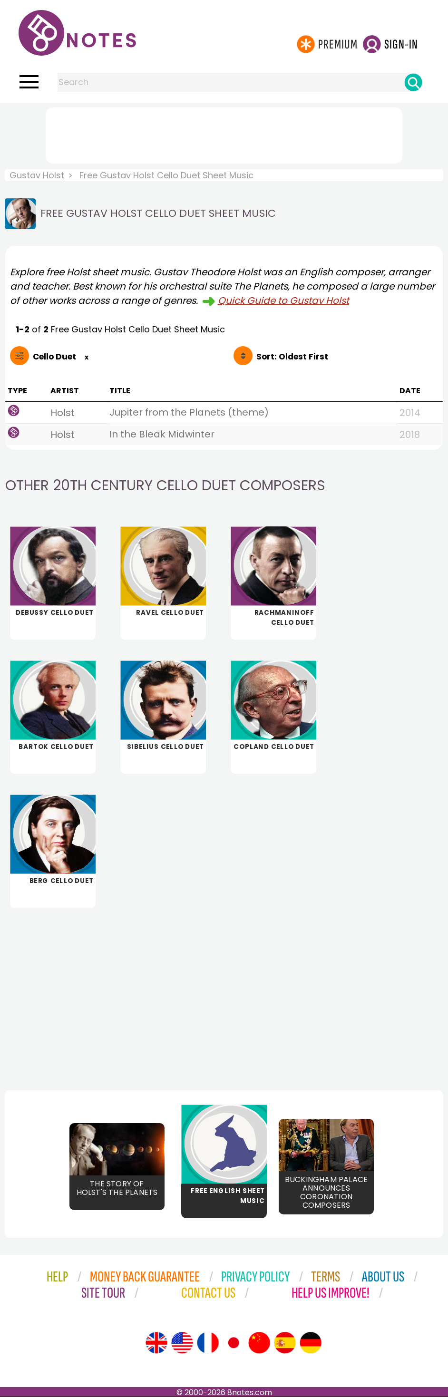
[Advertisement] (224, 133)
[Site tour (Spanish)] (285, 1343)
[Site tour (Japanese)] (233, 1343)
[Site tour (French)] (208, 1343)
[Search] (413, 82)
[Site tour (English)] (156, 1343)
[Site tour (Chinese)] (259, 1343)
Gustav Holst (37, 175)
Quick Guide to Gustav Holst (283, 300)
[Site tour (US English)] (182, 1343)
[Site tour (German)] (310, 1343)
